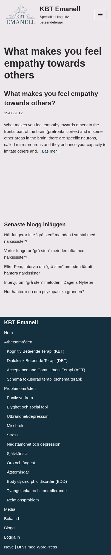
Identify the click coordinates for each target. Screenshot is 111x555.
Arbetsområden (18, 342)
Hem (8, 332)
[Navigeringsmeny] (100, 14)
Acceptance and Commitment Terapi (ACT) (46, 369)
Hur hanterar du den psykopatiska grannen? (44, 291)
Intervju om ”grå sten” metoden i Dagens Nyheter (48, 282)
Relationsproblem (23, 500)
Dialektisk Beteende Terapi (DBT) (37, 360)
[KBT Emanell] (45, 14)
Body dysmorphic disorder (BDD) (37, 481)
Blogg (9, 527)
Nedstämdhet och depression (33, 444)
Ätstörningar (18, 472)
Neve (9, 547)
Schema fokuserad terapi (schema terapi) (44, 379)
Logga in (12, 537)
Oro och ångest (21, 462)
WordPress (47, 547)
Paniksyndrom (20, 397)
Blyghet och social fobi (27, 407)
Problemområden (20, 388)
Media (9, 509)
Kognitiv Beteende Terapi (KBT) (35, 351)
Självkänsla (17, 453)
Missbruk (15, 425)
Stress (13, 435)
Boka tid (11, 518)
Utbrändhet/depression (28, 416)
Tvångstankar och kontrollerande (37, 490)
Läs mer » (51, 151)
